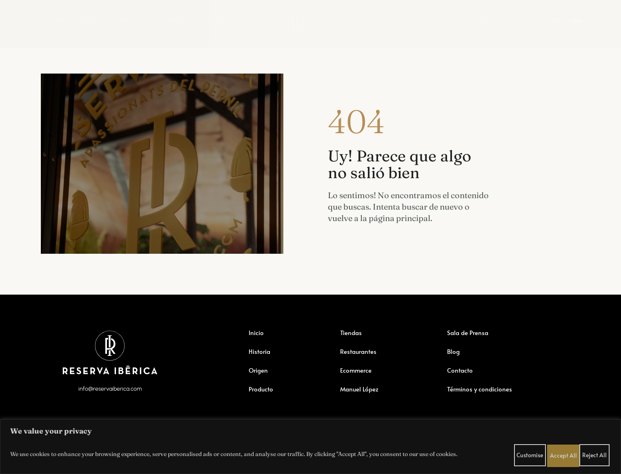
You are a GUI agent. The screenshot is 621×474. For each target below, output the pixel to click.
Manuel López (373, 21)
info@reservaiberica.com (110, 406)
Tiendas (124, 21)
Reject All (566, 453)
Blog (481, 21)
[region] (310, 445)
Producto (261, 404)
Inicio (256, 347)
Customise (535, 453)
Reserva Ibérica (72, 21)
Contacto (460, 385)
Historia (260, 366)
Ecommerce (227, 21)
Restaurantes (173, 21)
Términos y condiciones (481, 404)
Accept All (596, 453)
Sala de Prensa (434, 21)
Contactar (520, 21)
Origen (259, 385)
